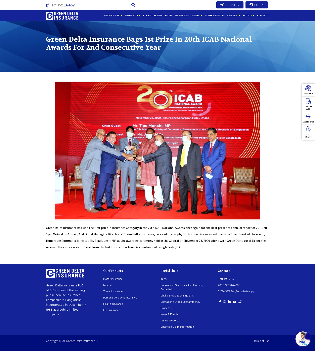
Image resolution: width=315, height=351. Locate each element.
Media (195, 15)
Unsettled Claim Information (177, 327)
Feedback (308, 90)
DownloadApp (308, 104)
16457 (69, 4)
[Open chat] (303, 339)
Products (131, 15)
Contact (263, 15)
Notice (247, 15)
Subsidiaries (308, 118)
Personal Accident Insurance (120, 297)
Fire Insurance (111, 310)
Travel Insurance (113, 291)
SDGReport (308, 132)
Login (257, 5)
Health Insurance (113, 304)
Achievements (215, 15)
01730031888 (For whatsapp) (236, 291)
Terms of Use (261, 341)
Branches (182, 15)
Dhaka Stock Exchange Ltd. (177, 295)
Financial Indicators (157, 15)
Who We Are (111, 15)
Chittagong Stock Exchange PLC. (180, 302)
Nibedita (108, 285)
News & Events (169, 314)
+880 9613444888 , (230, 285)
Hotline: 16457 (226, 279)
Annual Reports (170, 320)
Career (232, 15)
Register (229, 5)
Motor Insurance (113, 279)
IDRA (164, 279)
